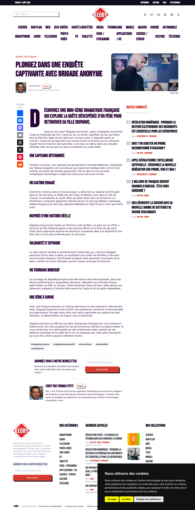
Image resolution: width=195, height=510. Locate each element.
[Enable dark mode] (178, 13)
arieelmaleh (102, 344)
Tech (148, 452)
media (19, 56)
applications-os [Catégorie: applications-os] (95, 461)
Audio (37, 36)
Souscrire (102, 369)
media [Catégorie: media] (92, 479)
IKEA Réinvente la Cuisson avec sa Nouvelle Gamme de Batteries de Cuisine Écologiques (152, 207)
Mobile (130, 27)
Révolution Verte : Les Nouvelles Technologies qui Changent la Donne (103, 436)
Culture (160, 36)
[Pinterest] (171, 14)
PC (76, 36)
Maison (142, 27)
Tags (164, 2)
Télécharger (175, 2)
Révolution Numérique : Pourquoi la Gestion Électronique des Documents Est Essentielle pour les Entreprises (154, 127)
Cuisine (154, 27)
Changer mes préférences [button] (148, 499)
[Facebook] (145, 14)
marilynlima (37, 348)
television (30, 56)
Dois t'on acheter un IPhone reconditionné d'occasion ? (149, 145)
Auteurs (156, 2)
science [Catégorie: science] (99, 442)
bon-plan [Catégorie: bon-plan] (93, 442)
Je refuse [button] (126, 499)
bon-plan (140, 153)
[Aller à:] (134, 439)
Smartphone (22, 36)
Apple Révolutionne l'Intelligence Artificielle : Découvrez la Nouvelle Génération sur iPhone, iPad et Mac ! (154, 165)
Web (47, 27)
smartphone (148, 153)
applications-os (142, 136)
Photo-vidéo (64, 36)
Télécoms (174, 36)
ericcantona (85, 344)
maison (146, 195)
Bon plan (36, 27)
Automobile (170, 27)
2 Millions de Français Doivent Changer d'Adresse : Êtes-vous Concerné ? (150, 186)
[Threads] (165, 14)
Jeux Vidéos (61, 27)
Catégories (144, 2)
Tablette (87, 36)
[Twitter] (151, 14)
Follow (46, 86)
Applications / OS (124, 36)
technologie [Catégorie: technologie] (106, 442)
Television (50, 36)
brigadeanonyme (40, 344)
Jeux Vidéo (64, 452)
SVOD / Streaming (102, 36)
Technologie (114, 27)
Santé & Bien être (82, 27)
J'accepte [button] (111, 499)
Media (100, 27)
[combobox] (36, 14)
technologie (153, 136)
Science (22, 27)
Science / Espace (141, 36)
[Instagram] (158, 14)
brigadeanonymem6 (64, 344)
